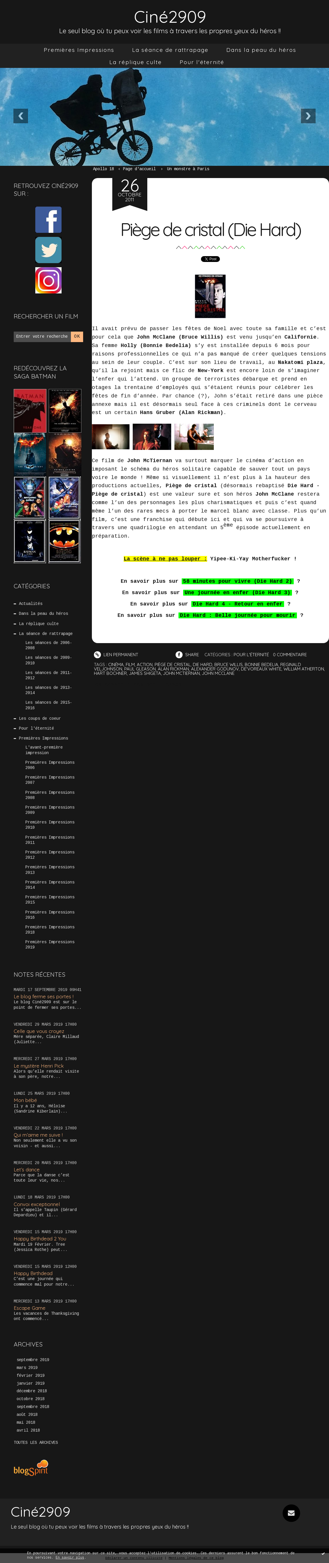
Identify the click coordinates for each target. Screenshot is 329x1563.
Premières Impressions (79, 49)
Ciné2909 (170, 16)
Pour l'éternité (202, 62)
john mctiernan (181, 673)
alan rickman (173, 669)
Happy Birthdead (33, 1273)
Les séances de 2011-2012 (48, 675)
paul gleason (140, 669)
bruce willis (228, 664)
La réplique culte (135, 62)
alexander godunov (215, 669)
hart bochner (110, 673)
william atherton (304, 669)
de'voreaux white (261, 669)
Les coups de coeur (40, 718)
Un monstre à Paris (188, 169)
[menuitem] (79, 50)
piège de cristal (173, 664)
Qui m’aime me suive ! (38, 1135)
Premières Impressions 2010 (49, 825)
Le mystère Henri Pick (39, 1066)
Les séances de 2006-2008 (48, 645)
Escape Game (30, 1308)
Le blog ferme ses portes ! (44, 996)
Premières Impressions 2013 (49, 870)
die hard (202, 664)
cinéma (116, 664)
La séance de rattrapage (170, 49)
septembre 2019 (33, 1360)
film (130, 664)
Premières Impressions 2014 (49, 885)
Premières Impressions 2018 (49, 930)
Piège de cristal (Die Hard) (210, 229)
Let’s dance (27, 1169)
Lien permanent (116, 654)
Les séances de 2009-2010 (48, 660)
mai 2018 (26, 1422)
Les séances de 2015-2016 (48, 705)
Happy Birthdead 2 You (40, 1238)
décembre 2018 (32, 1391)
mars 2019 (27, 1367)
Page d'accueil (139, 169)
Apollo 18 (103, 169)
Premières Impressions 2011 (49, 840)
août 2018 (27, 1414)
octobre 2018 (31, 1399)
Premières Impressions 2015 (49, 900)
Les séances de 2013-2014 (48, 690)
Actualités (30, 603)
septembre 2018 (33, 1406)
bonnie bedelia (261, 664)
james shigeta (145, 673)
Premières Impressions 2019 (49, 945)
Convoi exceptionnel (37, 1204)
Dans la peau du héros (261, 49)
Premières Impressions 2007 (49, 780)
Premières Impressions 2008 (49, 795)
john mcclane (218, 673)
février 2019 (31, 1375)
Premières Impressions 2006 (49, 765)
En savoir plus (70, 1558)
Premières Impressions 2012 (49, 855)
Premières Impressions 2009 (49, 810)
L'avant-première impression (44, 750)
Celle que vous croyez (39, 1031)
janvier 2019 (31, 1383)
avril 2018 (28, 1430)
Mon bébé (25, 1100)
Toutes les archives (36, 1442)
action (145, 664)
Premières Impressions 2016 (49, 915)
